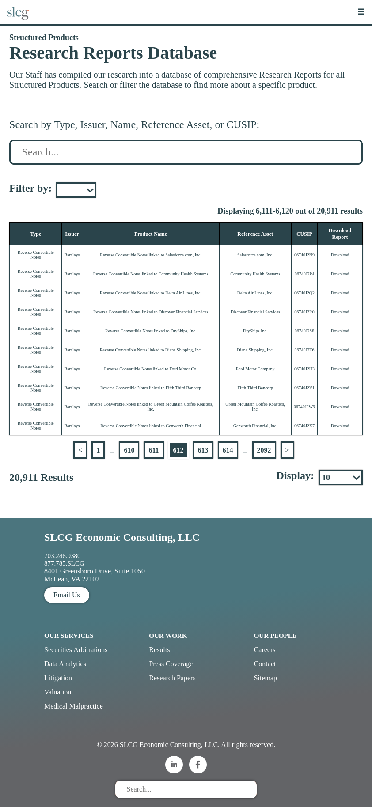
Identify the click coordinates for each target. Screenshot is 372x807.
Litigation (58, 678)
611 (153, 450)
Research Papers (172, 678)
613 (203, 450)
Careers (265, 649)
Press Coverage (171, 663)
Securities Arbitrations (76, 649)
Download (340, 255)
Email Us (66, 595)
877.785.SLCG (64, 563)
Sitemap (265, 678)
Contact (265, 663)
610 (129, 450)
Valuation (57, 692)
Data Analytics (65, 663)
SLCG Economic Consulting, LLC (122, 537)
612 (178, 450)
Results (159, 649)
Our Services (69, 635)
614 (228, 450)
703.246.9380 (62, 555)
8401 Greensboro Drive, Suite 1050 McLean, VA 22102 (94, 575)
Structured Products (44, 37)
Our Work (168, 635)
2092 (264, 450)
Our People (275, 635)
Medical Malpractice (73, 706)
